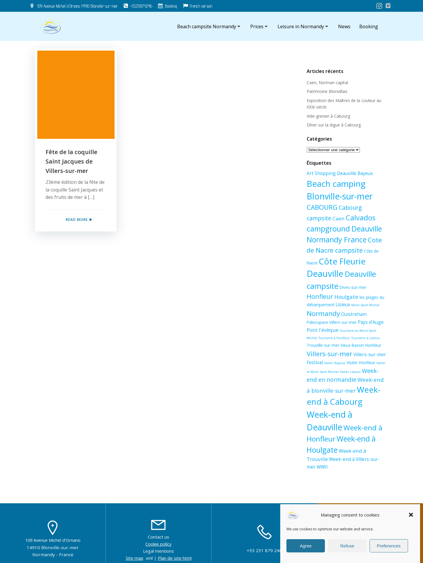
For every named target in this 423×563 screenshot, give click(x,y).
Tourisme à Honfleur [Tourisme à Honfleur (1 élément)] (322, 338)
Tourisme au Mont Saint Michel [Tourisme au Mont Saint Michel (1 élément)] (363, 330)
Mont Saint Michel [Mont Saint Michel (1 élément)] (365, 305)
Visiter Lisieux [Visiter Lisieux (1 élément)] (337, 374)
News (344, 26)
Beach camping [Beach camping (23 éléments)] (335, 183)
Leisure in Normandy (304, 26)
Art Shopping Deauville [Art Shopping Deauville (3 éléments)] (331, 173)
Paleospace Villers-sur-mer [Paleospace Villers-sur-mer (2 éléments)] (331, 322)
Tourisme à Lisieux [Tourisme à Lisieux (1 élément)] (353, 338)
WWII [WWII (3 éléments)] (312, 457)
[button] (411, 515)
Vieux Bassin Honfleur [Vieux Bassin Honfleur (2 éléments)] (343, 347)
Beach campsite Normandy (209, 26)
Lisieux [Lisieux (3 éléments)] (342, 304)
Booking (369, 26)
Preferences (389, 545)
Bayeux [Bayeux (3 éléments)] (364, 173)
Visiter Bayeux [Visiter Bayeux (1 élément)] (317, 365)
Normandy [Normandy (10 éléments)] (323, 313)
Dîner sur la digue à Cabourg (333, 125)
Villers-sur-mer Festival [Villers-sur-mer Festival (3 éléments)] (357, 357)
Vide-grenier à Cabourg (328, 116)
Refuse (347, 545)
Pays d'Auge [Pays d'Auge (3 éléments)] (370, 322)
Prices (260, 26)
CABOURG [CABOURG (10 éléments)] (321, 207)
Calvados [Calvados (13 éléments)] (334, 217)
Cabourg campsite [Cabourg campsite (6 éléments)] (363, 207)
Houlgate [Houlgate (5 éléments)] (346, 296)
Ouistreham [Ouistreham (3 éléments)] (353, 314)
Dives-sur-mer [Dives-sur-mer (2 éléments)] (352, 287)
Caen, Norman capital (327, 82)
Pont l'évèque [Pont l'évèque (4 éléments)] (322, 329)
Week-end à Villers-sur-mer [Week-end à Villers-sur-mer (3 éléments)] (358, 450)
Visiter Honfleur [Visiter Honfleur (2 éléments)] (343, 365)
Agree (306, 545)
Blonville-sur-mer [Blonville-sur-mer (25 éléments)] (339, 196)
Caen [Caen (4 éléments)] (312, 218)
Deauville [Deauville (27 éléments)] (324, 273)
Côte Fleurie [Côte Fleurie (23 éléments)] (341, 260)
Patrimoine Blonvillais (326, 91)
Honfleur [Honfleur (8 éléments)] (319, 296)
